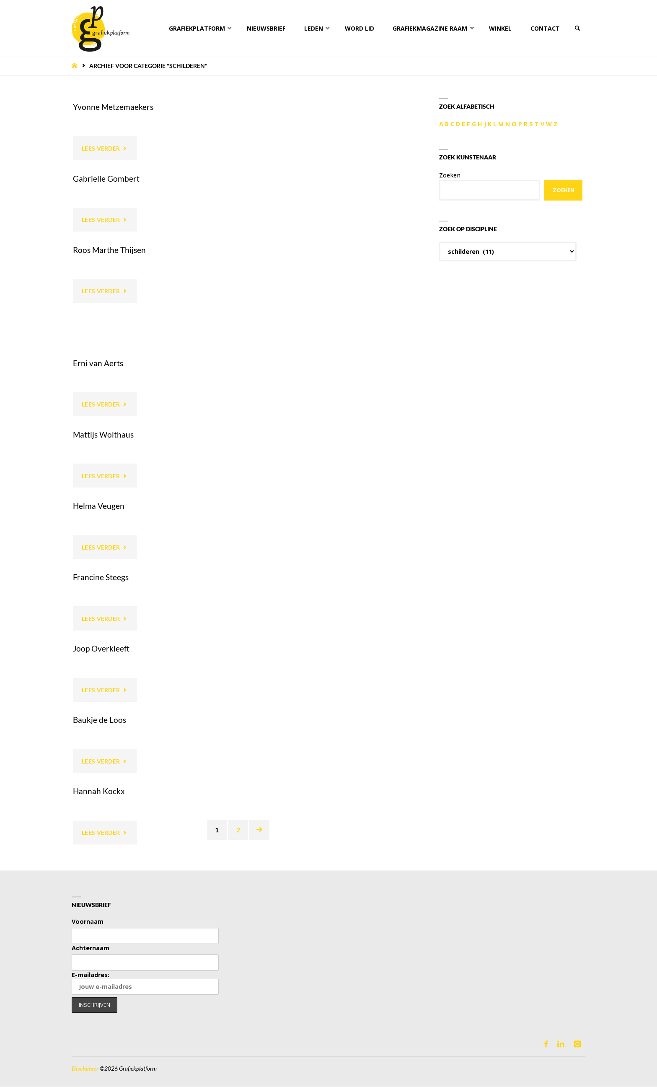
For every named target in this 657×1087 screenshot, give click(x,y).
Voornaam (87, 922)
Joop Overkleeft (101, 649)
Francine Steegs (101, 577)
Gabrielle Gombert (106, 178)
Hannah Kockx (99, 791)
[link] (576, 28)
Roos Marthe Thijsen (109, 250)
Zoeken (449, 175)
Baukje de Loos (99, 720)
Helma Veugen (98, 506)
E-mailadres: (145, 983)
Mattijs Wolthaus (103, 434)
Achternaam (90, 948)
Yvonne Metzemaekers (113, 107)
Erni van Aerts (98, 363)
